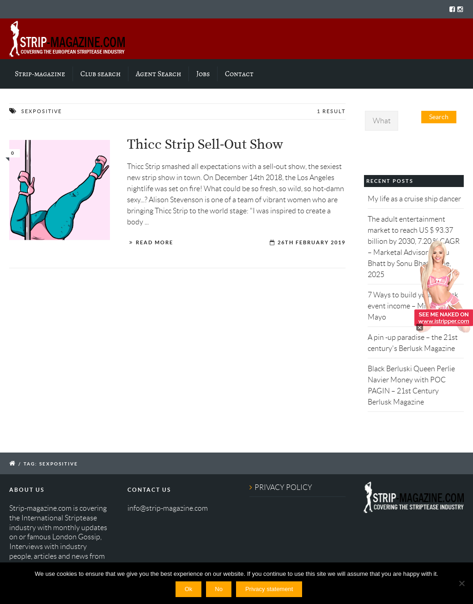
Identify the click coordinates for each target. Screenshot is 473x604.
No (219, 589)
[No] (461, 583)
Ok (189, 589)
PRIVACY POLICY (283, 487)
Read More (154, 242)
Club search (100, 74)
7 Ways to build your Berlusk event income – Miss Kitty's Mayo (413, 306)
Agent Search (158, 74)
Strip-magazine (40, 74)
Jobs (203, 74)
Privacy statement (269, 589)
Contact (239, 74)
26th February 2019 (312, 242)
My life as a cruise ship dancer (414, 199)
